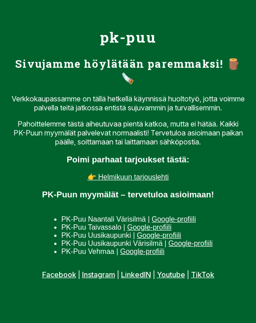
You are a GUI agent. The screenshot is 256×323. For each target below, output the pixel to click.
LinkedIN (136, 274)
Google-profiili (174, 219)
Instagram (98, 274)
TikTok (202, 274)
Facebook (59, 274)
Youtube (171, 274)
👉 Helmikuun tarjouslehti (128, 177)
